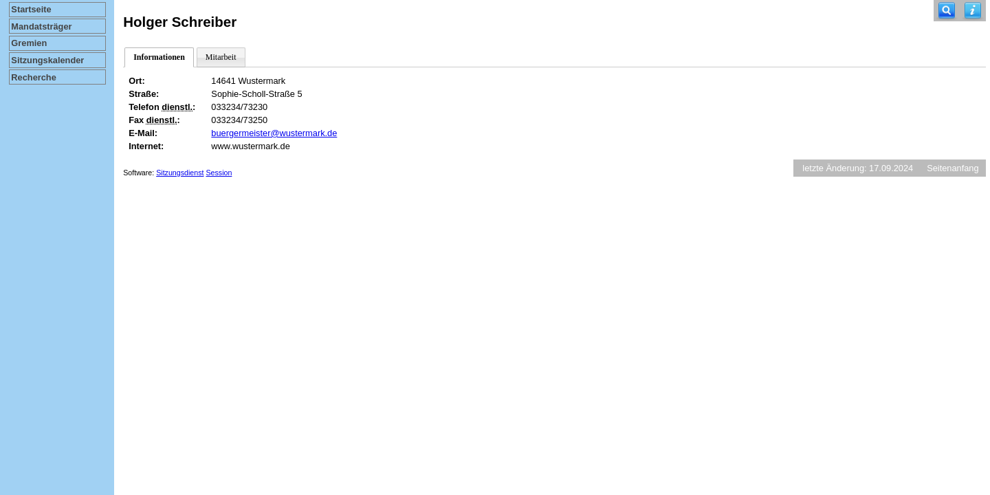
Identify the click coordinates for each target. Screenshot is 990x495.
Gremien (29, 43)
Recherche (33, 77)
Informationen (159, 57)
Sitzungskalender (47, 60)
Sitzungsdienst (180, 172)
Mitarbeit (221, 57)
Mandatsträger (41, 26)
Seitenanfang (952, 168)
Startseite (31, 9)
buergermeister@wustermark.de (274, 133)
